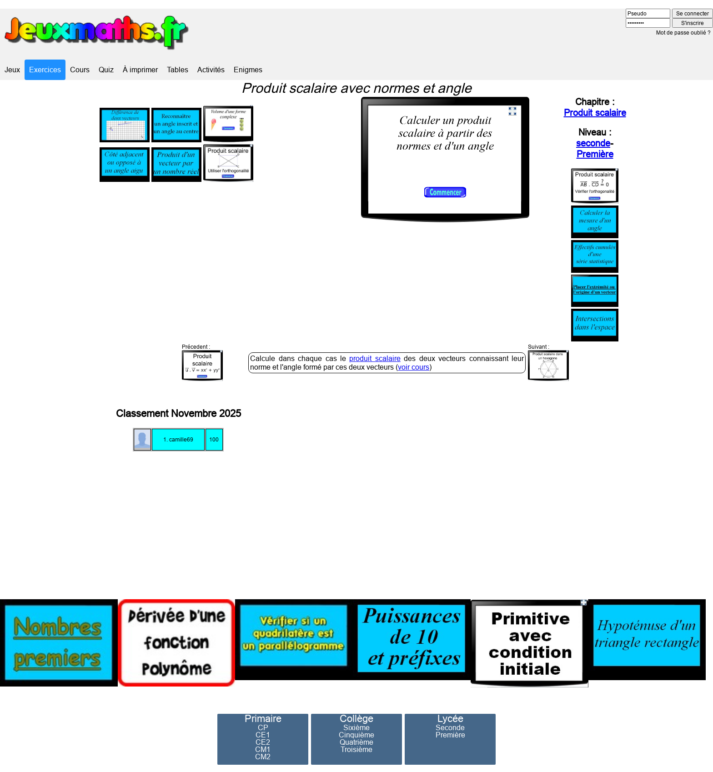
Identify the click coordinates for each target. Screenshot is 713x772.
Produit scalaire (595, 112)
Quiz (106, 69)
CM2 (263, 756)
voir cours (413, 367)
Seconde (450, 727)
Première (595, 154)
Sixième (356, 727)
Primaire (263, 719)
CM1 (263, 749)
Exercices (45, 69)
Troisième (356, 749)
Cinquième (356, 734)
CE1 (263, 734)
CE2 (263, 742)
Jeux (12, 69)
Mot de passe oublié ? (683, 32)
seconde (593, 143)
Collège (356, 719)
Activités (211, 69)
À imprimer (140, 69)
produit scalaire (374, 358)
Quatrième (356, 742)
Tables (177, 69)
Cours (80, 69)
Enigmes (248, 69)
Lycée (450, 719)
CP (263, 727)
